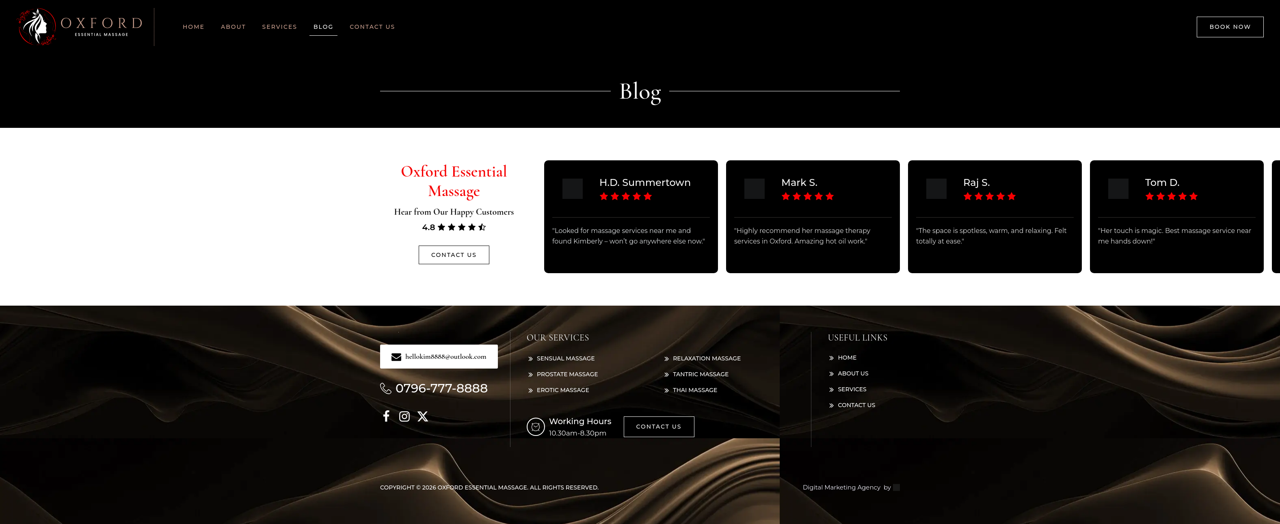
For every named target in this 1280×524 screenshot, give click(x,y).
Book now (1230, 26)
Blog (323, 26)
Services (279, 26)
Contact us (372, 26)
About (233, 26)
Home (194, 26)
